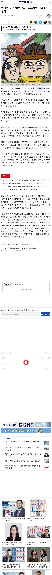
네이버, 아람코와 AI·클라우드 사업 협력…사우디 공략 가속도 (24, 183)
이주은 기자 (18, 284)
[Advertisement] (26, 266)
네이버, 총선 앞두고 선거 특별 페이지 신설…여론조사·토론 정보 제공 (26, 180)
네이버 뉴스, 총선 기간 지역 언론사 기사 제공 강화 (20, 189)
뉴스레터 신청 (45, 314)
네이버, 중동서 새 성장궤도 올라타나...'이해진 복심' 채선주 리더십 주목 (27, 186)
